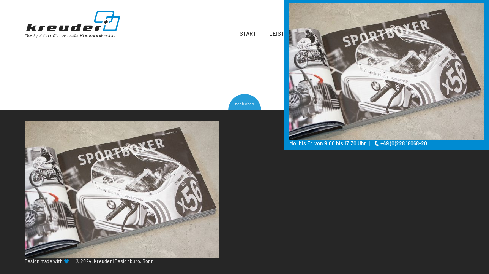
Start (248, 33)
